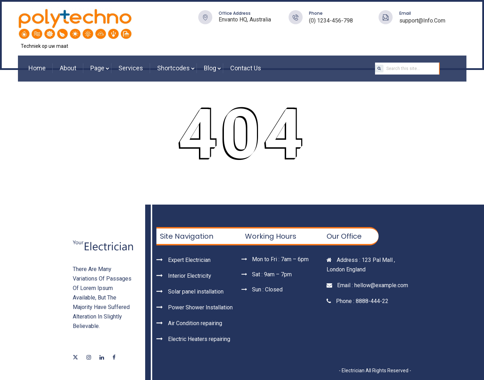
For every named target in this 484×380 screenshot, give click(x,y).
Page (97, 68)
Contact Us (245, 68)
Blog (210, 68)
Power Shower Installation (200, 307)
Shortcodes (173, 68)
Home (37, 68)
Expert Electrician (189, 260)
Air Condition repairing (195, 323)
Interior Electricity (189, 275)
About (68, 68)
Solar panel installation (196, 291)
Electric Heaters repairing (199, 339)
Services (130, 68)
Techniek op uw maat (44, 46)
